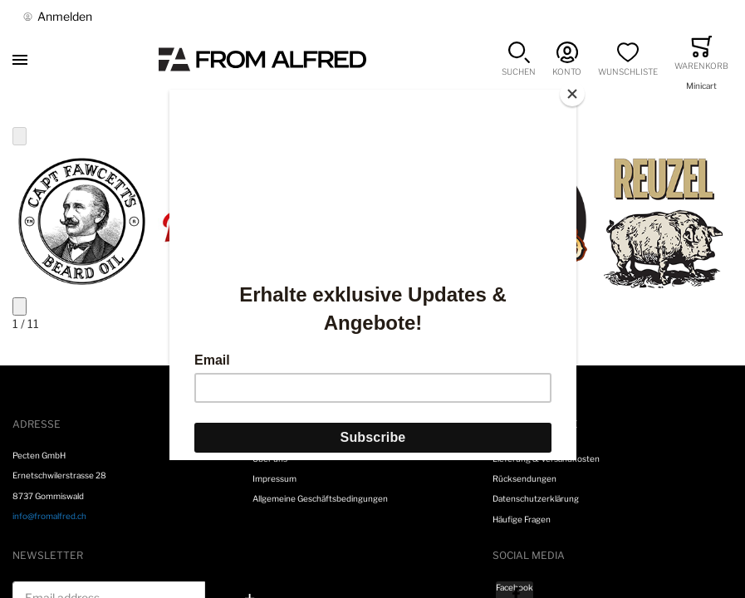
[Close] (572, 93)
